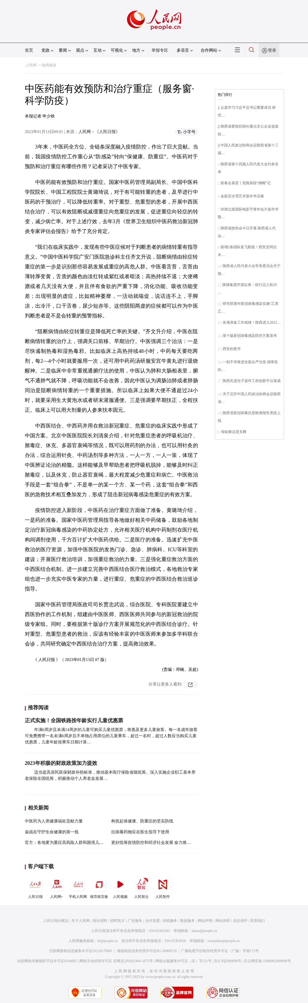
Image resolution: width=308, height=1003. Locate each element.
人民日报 (35, 887)
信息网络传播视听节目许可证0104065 (47, 961)
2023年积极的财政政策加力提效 (61, 763)
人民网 (31, 65)
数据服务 (187, 921)
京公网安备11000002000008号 (267, 961)
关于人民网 (80, 921)
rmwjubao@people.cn (224, 941)
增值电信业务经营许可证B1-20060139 (147, 951)
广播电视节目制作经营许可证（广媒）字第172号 (220, 951)
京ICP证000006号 (227, 961)
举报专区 (160, 50)
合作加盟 (152, 921)
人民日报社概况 (56, 921)
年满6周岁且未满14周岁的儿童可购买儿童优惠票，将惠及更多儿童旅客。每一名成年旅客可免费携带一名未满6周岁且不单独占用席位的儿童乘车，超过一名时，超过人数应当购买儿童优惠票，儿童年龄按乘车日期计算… (111, 735)
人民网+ (57, 887)
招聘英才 (117, 921)
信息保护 (240, 921)
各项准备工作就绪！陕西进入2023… (252, 322)
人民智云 (141, 887)
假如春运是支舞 (233, 432)
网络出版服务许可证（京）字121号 (183, 961)
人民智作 (163, 887)
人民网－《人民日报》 (99, 131)
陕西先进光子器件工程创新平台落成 (252, 381)
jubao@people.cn (204, 931)
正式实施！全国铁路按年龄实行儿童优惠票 (74, 720)
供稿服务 (170, 921)
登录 (272, 50)
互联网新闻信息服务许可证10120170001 (80, 951)
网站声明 (205, 921)
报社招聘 (100, 921)
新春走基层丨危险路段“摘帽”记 (246, 183)
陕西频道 (49, 65)
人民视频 (120, 887)
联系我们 (257, 921)
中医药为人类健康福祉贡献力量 (54, 821)
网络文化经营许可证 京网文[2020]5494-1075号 (116, 961)
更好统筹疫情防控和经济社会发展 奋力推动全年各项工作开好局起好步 (176, 842)
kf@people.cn (107, 941)
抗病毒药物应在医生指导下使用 (140, 832)
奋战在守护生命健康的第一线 (52, 832)
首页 (29, 50)
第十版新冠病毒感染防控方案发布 (250, 336)
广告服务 (135, 921)
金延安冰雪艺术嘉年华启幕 (242, 196)
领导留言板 (99, 887)
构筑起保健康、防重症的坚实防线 (142, 821)
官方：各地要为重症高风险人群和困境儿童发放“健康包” (76, 842)
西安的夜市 (232, 349)
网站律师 (222, 921)
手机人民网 (78, 887)
